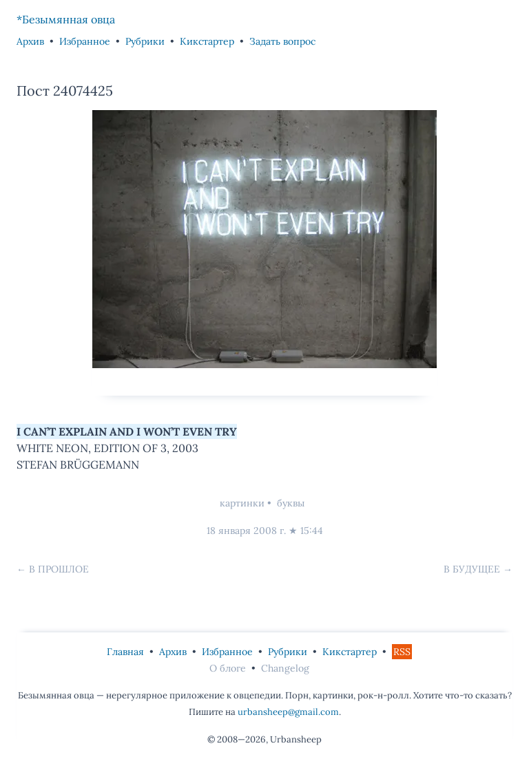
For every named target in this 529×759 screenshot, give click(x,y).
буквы (290, 503)
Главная (125, 651)
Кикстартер (207, 41)
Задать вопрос (282, 41)
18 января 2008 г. (246, 530)
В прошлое (59, 569)
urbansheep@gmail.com (288, 712)
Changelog (285, 668)
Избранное (84, 41)
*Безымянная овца (66, 19)
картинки (242, 503)
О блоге (227, 668)
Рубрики (145, 41)
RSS (402, 651)
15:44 (311, 530)
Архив (30, 41)
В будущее (472, 569)
